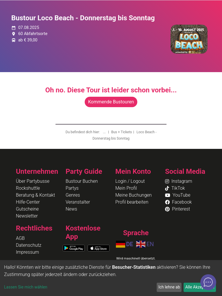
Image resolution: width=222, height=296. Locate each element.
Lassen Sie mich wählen (25, 287)
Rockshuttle (28, 188)
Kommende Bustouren (111, 102)
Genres (73, 195)
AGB (20, 238)
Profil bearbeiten (131, 202)
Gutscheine (27, 209)
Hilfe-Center (28, 202)
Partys (72, 188)
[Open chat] (208, 282)
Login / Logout (130, 181)
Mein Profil (126, 188)
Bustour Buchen (82, 181)
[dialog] (111, 278)
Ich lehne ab (169, 287)
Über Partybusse (32, 181)
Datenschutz (28, 245)
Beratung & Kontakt (35, 195)
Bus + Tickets (121, 132)
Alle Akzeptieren (199, 287)
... (104, 132)
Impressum (27, 252)
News (71, 209)
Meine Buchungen (133, 195)
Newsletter (27, 216)
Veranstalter (78, 202)
